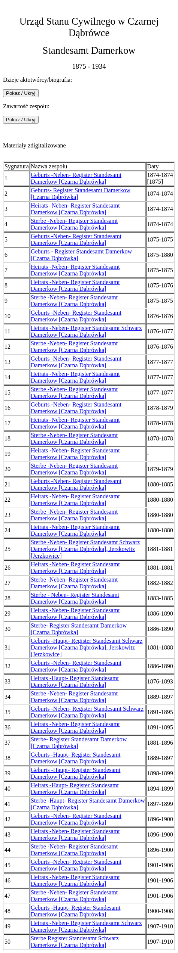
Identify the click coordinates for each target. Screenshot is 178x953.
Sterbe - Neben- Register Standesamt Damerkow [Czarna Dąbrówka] (75, 598)
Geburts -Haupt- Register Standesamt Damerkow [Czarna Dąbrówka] (76, 757)
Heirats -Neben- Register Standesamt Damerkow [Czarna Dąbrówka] (75, 208)
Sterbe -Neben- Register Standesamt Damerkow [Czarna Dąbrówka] (74, 224)
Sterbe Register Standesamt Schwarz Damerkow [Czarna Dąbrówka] (75, 941)
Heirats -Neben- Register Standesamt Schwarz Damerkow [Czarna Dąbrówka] (86, 331)
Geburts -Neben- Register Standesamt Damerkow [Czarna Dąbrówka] (76, 178)
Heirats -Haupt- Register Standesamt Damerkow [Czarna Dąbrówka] (75, 681)
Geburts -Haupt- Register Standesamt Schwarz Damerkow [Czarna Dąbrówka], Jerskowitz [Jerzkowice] (87, 647)
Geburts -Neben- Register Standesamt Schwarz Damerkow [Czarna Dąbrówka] (87, 712)
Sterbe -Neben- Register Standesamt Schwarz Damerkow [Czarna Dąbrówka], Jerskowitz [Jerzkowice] (85, 549)
